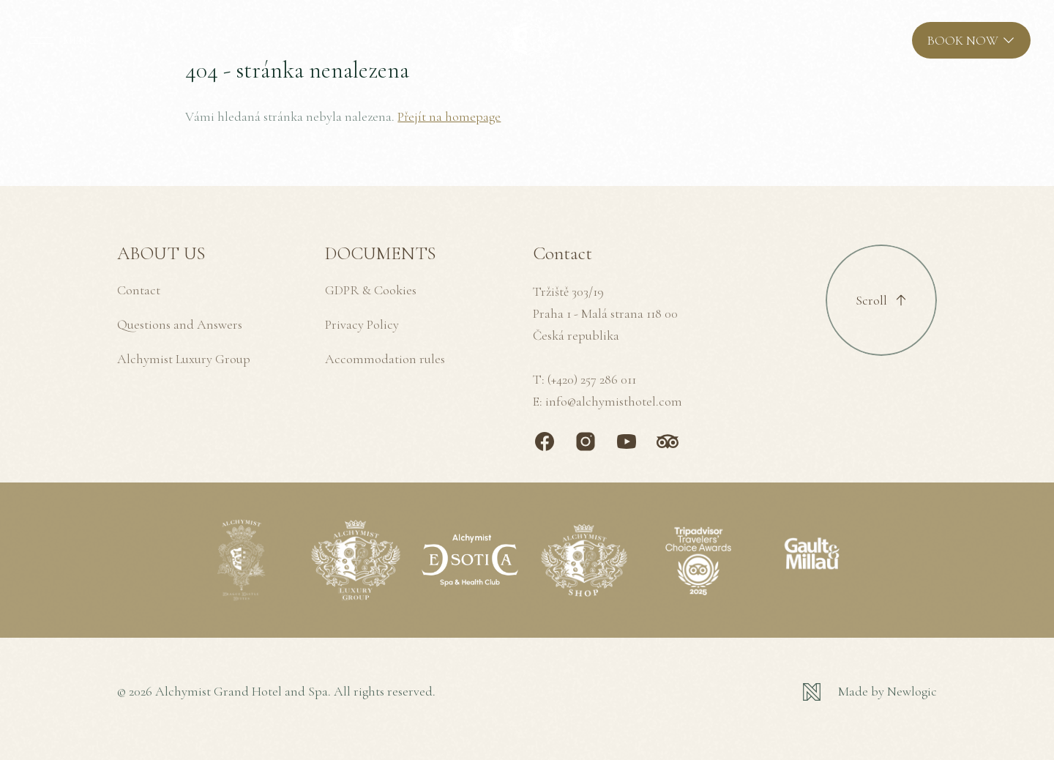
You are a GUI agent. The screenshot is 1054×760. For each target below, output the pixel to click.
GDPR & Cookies (370, 290)
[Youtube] (626, 441)
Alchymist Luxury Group (183, 359)
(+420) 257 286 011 (591, 379)
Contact (138, 290)
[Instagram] (585, 441)
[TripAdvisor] (667, 441)
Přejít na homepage (449, 116)
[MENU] (59, 40)
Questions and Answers (179, 324)
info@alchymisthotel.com (613, 401)
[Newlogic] (870, 691)
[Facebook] (544, 441)
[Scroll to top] (881, 300)
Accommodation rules (385, 359)
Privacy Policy (362, 324)
